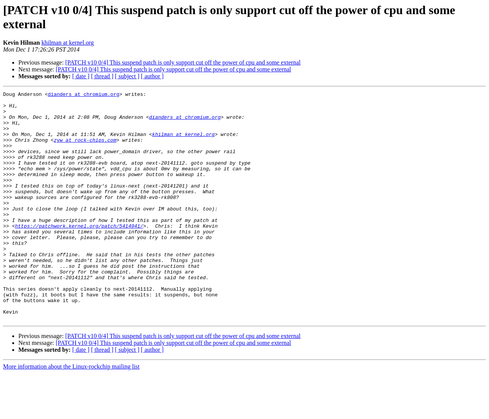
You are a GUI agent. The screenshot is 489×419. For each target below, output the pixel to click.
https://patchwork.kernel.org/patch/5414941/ (79, 253)
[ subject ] (127, 76)
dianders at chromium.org (83, 95)
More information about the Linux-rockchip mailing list (71, 412)
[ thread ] (102, 76)
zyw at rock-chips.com (85, 150)
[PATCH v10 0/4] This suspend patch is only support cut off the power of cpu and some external (183, 62)
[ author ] (152, 76)
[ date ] (80, 76)
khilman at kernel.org (67, 42)
